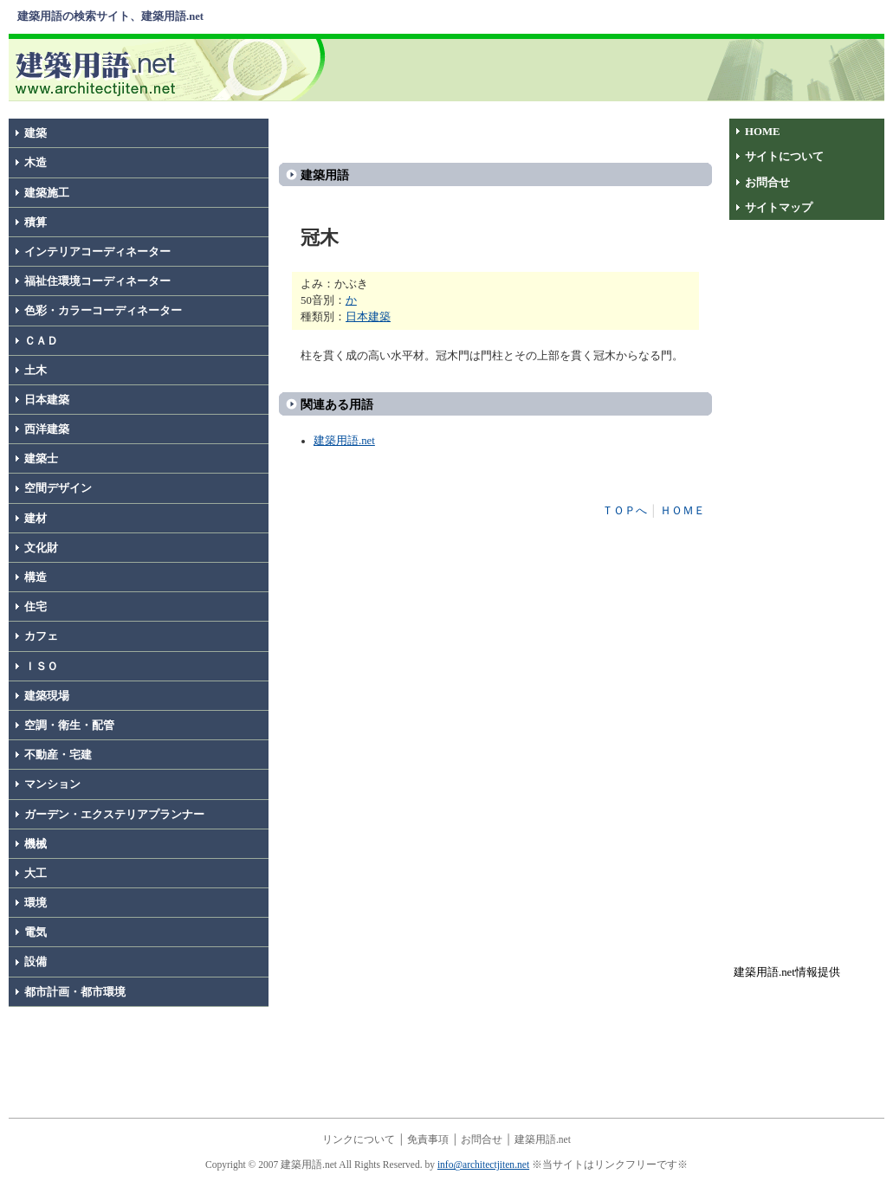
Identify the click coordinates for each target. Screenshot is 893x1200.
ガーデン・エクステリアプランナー (114, 815)
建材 (35, 519)
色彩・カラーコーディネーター (103, 311)
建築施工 (46, 193)
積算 (35, 222)
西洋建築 (46, 429)
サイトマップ (778, 208)
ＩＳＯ (41, 667)
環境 (35, 903)
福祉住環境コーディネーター (97, 281)
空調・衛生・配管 (69, 725)
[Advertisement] (609, 68)
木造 (35, 163)
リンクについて (358, 1139)
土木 (35, 371)
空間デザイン (58, 488)
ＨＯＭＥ (682, 511)
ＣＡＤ (41, 341)
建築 (35, 133)
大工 (35, 874)
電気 (35, 932)
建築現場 (46, 696)
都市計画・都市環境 (75, 992)
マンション (52, 784)
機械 (35, 844)
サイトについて (784, 157)
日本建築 (46, 400)
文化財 (41, 548)
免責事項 (428, 1139)
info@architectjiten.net (483, 1164)
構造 (35, 577)
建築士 (41, 459)
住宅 (35, 607)
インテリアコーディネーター (97, 252)
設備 (35, 962)
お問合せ (767, 183)
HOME (762, 132)
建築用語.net (344, 441)
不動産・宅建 (58, 755)
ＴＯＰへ (624, 511)
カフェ (41, 636)
